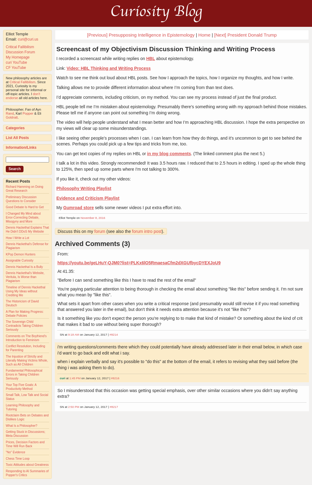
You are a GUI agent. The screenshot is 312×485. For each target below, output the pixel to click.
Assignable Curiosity (20, 260)
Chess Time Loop (18, 458)
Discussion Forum (20, 52)
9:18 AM (73, 334)
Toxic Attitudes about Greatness (27, 464)
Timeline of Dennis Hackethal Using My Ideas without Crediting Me (25, 291)
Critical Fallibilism (20, 47)
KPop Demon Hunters (20, 254)
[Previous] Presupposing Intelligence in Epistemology (141, 34)
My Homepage (18, 57)
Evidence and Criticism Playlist (87, 198)
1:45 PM (75, 378)
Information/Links (21, 147)
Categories (15, 128)
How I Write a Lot (17, 238)
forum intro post (146, 231)
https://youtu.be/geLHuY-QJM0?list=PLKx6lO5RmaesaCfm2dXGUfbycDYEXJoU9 (139, 262)
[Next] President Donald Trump (245, 34)
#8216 (115, 378)
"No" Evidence (15, 452)
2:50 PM (73, 406)
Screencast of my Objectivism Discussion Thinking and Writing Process (165, 48)
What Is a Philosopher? (21, 425)
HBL (150, 58)
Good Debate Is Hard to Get (25, 207)
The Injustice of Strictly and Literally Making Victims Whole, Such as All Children (27, 360)
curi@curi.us (28, 39)
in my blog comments (169, 153)
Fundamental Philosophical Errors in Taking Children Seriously (24, 374)
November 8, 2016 (93, 217)
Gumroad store (78, 207)
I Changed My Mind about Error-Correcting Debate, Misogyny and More (23, 217)
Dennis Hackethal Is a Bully (24, 267)
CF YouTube (16, 68)
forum (99, 231)
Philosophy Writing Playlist (83, 188)
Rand (10, 113)
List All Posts (17, 138)
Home (204, 34)
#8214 (113, 334)
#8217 (114, 406)
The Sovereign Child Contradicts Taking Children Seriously (24, 325)
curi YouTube (16, 62)
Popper (28, 113)
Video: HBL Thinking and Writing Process (108, 68)
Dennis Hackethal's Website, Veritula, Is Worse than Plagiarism (25, 277)
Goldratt (12, 117)
